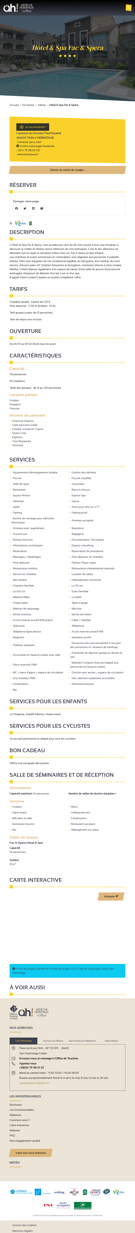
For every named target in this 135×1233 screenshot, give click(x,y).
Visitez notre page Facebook (35, 146)
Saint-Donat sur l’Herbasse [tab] (82, 1041)
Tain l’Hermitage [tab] (23, 1041)
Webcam (15, 1130)
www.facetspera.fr (27, 154)
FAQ (12, 1135)
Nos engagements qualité (25, 1140)
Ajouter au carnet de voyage (67, 170)
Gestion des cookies (24, 1225)
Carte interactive (19, 1125)
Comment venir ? (20, 1120)
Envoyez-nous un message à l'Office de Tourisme (48, 1058)
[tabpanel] (67, 1066)
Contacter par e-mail (28, 142)
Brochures (16, 1104)
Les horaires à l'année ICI (34, 1083)
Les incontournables (22, 1109)
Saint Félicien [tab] (111, 1041)
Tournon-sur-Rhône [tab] (53, 1041)
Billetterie (15, 1115)
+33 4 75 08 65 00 (28, 150)
